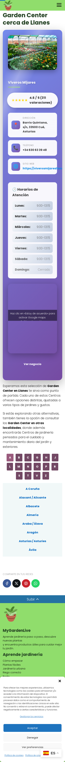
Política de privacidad (36, 755)
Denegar (32, 737)
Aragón (32, 532)
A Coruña (33, 489)
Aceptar (32, 728)
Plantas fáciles (12, 665)
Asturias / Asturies (32, 541)
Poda (6, 676)
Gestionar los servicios (31, 716)
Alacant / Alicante (32, 498)
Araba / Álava (32, 524)
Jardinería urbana (14, 668)
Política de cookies (14, 755)
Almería (32, 515)
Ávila (32, 550)
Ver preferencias (32, 747)
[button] (60, 681)
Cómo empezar (13, 661)
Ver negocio (32, 364)
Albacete (32, 506)
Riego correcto (12, 672)
